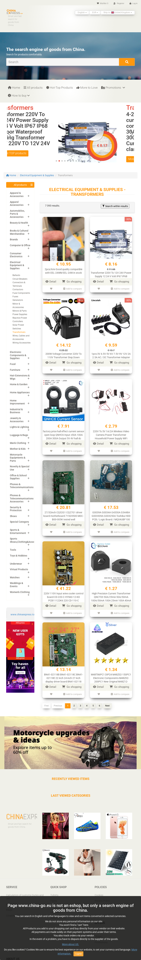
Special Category (19, 521)
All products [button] (20, 184)
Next (107, 705)
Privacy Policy (102, 900)
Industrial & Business (16, 411)
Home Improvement (17, 402)
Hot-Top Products (59, 87)
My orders (11, 903)
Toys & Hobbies (18, 555)
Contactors (18, 289)
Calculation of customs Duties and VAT (25, 896)
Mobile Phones (58, 917)
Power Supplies (20, 314)
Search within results (115, 206)
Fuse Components (21, 293)
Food (13, 364)
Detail (50, 281)
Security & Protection (16, 509)
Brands (14, 239)
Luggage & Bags (19, 435)
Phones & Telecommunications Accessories (21, 498)
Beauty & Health (19, 222)
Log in (133, 3)
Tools (13, 549)
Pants (53, 900)
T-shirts (54, 894)
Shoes (13, 516)
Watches (15, 577)
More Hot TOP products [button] (26, 153)
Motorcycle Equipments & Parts (17, 457)
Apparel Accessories (16, 204)
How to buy (19, 95)
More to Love (87, 87)
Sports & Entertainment (18, 531)
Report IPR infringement (108, 905)
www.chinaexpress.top (23, 614)
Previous (58, 705)
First (46, 705)
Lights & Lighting (19, 427)
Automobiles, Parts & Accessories (17, 213)
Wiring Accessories (21, 342)
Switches (17, 328)
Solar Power (18, 325)
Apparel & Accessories (16, 195)
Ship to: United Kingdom (117, 12)
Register (119, 3)
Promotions (113, 87)
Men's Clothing (18, 443)
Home (14, 87)
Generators (18, 300)
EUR (95, 12)
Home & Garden (18, 384)
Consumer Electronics (16, 255)
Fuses (15, 296)
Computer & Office (20, 245)
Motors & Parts (20, 311)
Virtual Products (19, 569)
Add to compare (72, 288)
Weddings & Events (16, 585)
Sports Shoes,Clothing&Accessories (26, 540)
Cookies (99, 894)
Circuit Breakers (20, 279)
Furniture (15, 369)
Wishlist (102, 3)
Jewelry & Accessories (16, 420)
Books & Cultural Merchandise (19, 232)
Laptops (54, 911)
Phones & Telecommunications (21, 486)
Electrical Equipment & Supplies (37, 175)
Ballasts (16, 275)
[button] (131, 133)
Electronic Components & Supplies (18, 355)
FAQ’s (9, 909)
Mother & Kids (18, 448)
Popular (99, 930)
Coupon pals (13, 914)
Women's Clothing (20, 592)
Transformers (19, 332)
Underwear (16, 563)
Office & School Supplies (18, 477)
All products (33, 87)
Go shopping (71, 281)
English (82, 12)
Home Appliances (20, 392)
